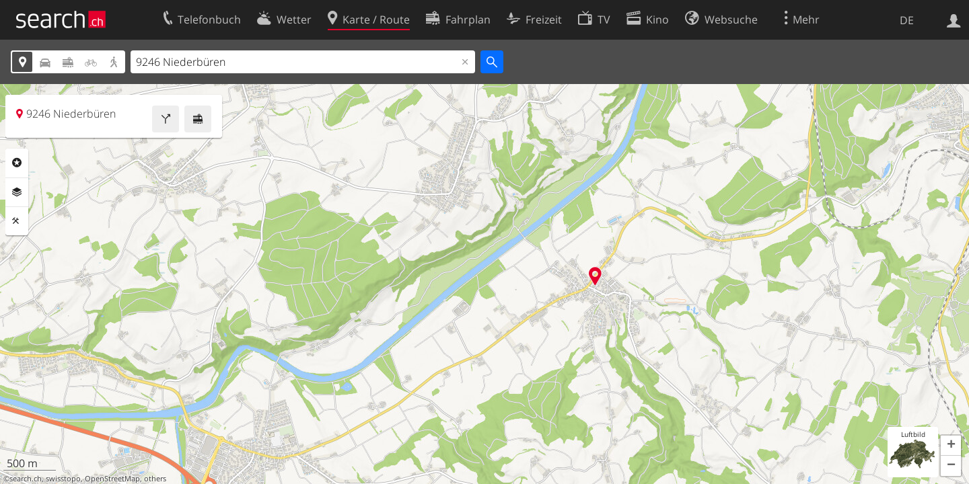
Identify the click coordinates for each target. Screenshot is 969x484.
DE (907, 20)
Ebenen (16, 192)
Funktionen (16, 221)
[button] (951, 446)
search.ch (25, 478)
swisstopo (63, 478)
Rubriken (16, 163)
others (155, 478)
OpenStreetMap (112, 478)
